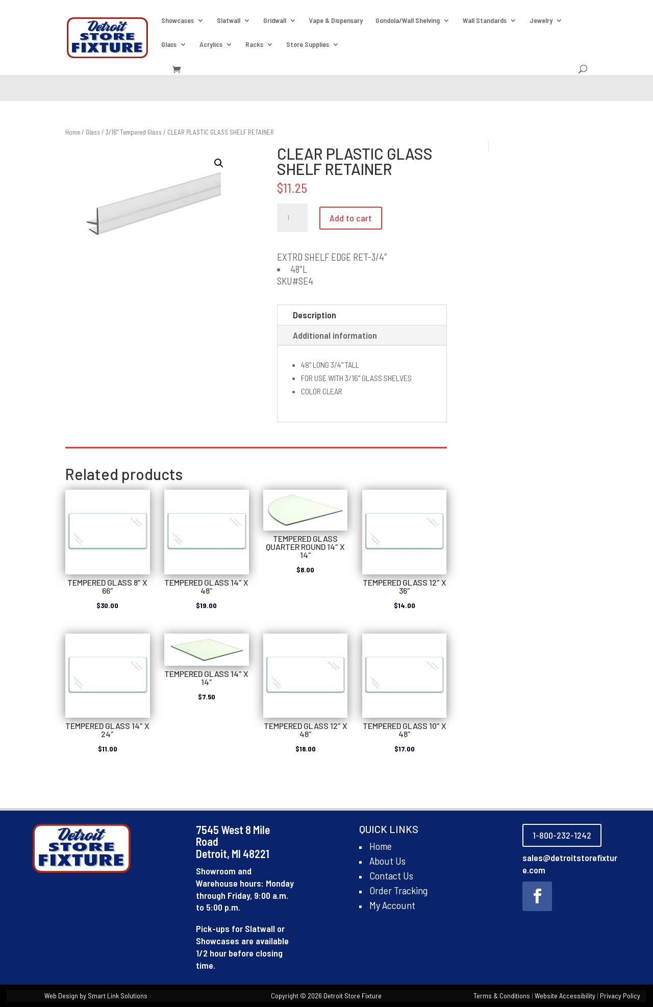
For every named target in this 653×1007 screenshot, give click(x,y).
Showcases (177, 20)
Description (314, 314)
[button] (219, 163)
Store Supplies (307, 44)
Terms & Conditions (501, 995)
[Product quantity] (292, 218)
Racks (254, 44)
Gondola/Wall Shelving (407, 20)
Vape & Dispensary (336, 20)
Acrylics (210, 44)
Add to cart (351, 217)
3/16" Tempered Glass (134, 132)
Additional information (335, 335)
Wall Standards (485, 20)
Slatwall (228, 20)
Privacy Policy (620, 995)
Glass (169, 44)
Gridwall (274, 20)
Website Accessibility (565, 995)
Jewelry (541, 20)
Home (72, 132)
